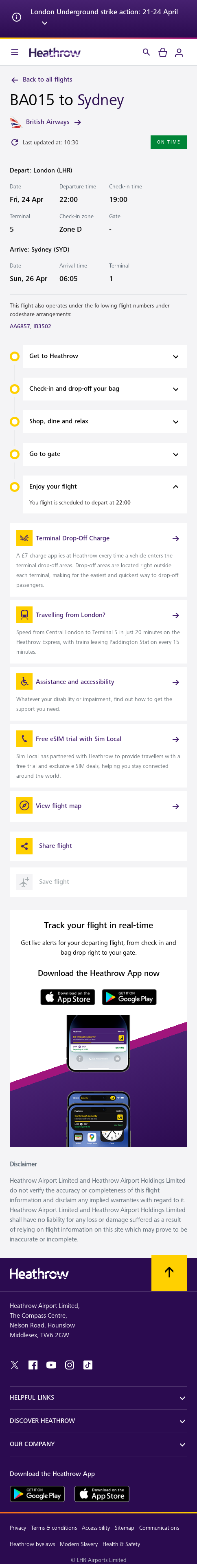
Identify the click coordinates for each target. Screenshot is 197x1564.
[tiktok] (88, 1365)
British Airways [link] (54, 122)
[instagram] (69, 1365)
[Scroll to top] (169, 1273)
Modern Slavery (79, 1544)
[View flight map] (98, 806)
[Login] (179, 52)
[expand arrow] (45, 24)
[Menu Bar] (15, 52)
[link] (98, 560)
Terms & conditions (54, 1527)
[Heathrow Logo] (55, 52)
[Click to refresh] (15, 142)
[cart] (163, 52)
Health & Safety (121, 1544)
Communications (159, 1527)
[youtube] (51, 1365)
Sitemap (124, 1527)
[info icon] (17, 19)
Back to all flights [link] (41, 80)
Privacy (18, 1527)
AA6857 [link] (20, 326)
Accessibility (96, 1527)
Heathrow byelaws (32, 1544)
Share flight (44, 846)
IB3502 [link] (42, 326)
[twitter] (15, 1365)
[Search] (146, 52)
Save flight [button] (42, 882)
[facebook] (33, 1365)
